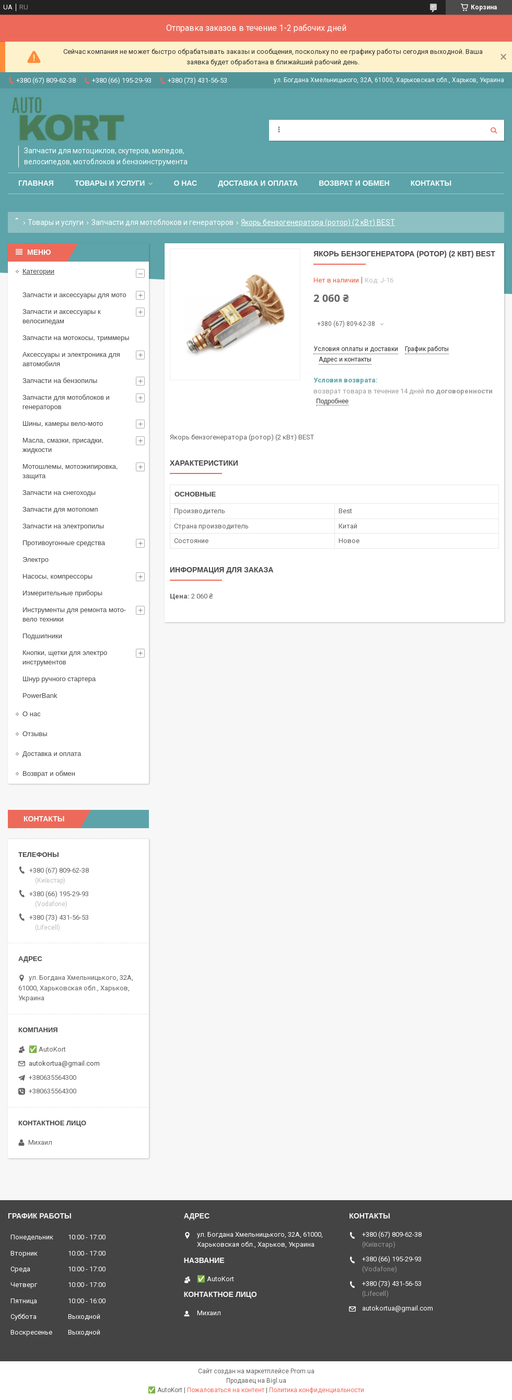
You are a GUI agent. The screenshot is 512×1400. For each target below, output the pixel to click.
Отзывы (35, 734)
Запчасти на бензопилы (59, 381)
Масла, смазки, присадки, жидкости (62, 445)
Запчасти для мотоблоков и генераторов (162, 222)
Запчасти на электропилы (63, 526)
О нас (185, 183)
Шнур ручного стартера (59, 679)
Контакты (431, 183)
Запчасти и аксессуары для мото (74, 295)
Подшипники (42, 636)
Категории (38, 271)
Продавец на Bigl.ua (256, 1380)
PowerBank (39, 695)
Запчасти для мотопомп (60, 509)
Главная (36, 183)
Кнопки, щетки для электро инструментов (64, 657)
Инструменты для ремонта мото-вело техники (74, 614)
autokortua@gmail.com (64, 1063)
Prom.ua (302, 1371)
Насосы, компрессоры (57, 576)
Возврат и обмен (354, 183)
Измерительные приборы (62, 593)
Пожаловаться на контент (225, 1390)
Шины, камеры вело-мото (62, 423)
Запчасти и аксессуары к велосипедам (61, 316)
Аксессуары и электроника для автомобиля (71, 359)
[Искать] (493, 130)
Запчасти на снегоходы (59, 492)
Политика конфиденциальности (316, 1390)
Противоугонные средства (63, 543)
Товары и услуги (110, 183)
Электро (35, 559)
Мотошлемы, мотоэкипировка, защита (70, 471)
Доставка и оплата (258, 183)
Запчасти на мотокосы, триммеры (76, 338)
